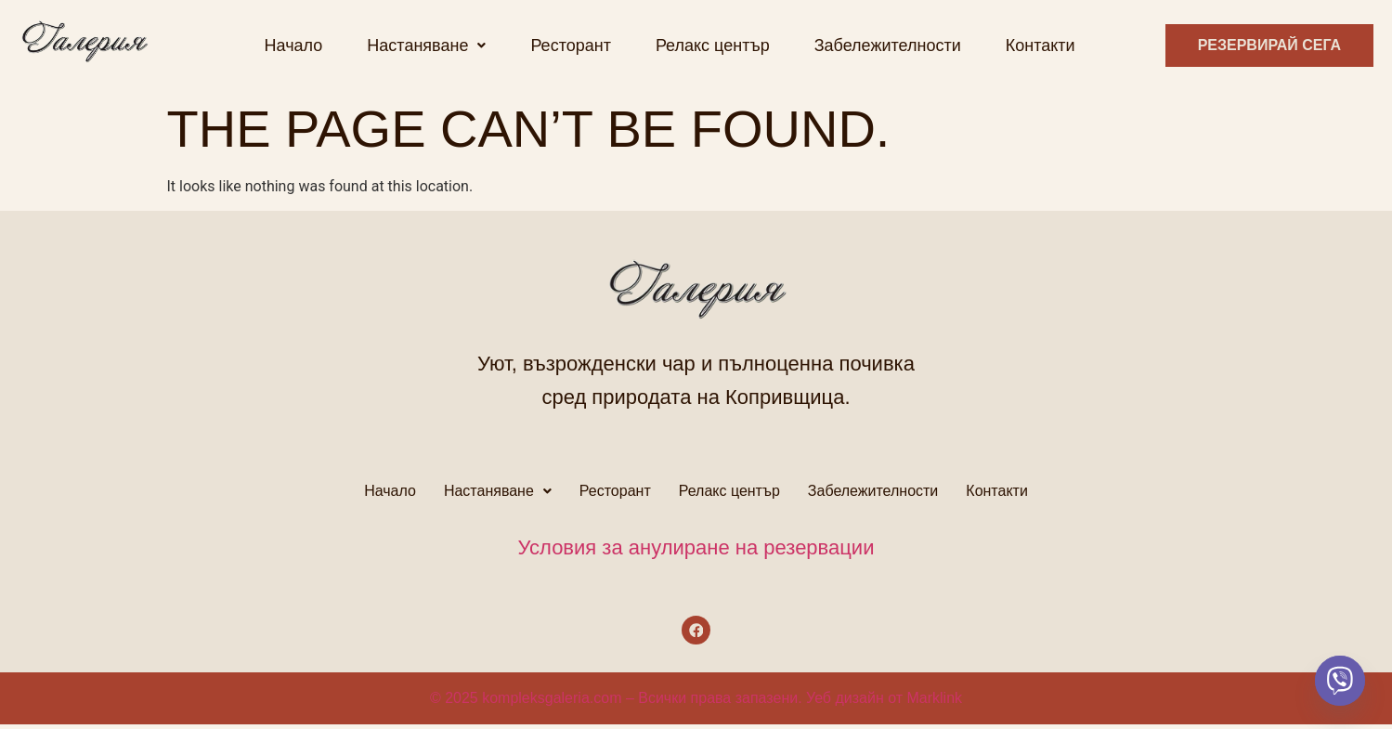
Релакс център (713, 45)
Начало (294, 45)
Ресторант (570, 45)
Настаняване (426, 45)
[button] (426, 45)
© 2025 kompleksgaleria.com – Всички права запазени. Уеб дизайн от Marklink (696, 702)
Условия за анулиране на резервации (696, 547)
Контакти (1040, 45)
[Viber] (1340, 681)
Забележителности (887, 45)
